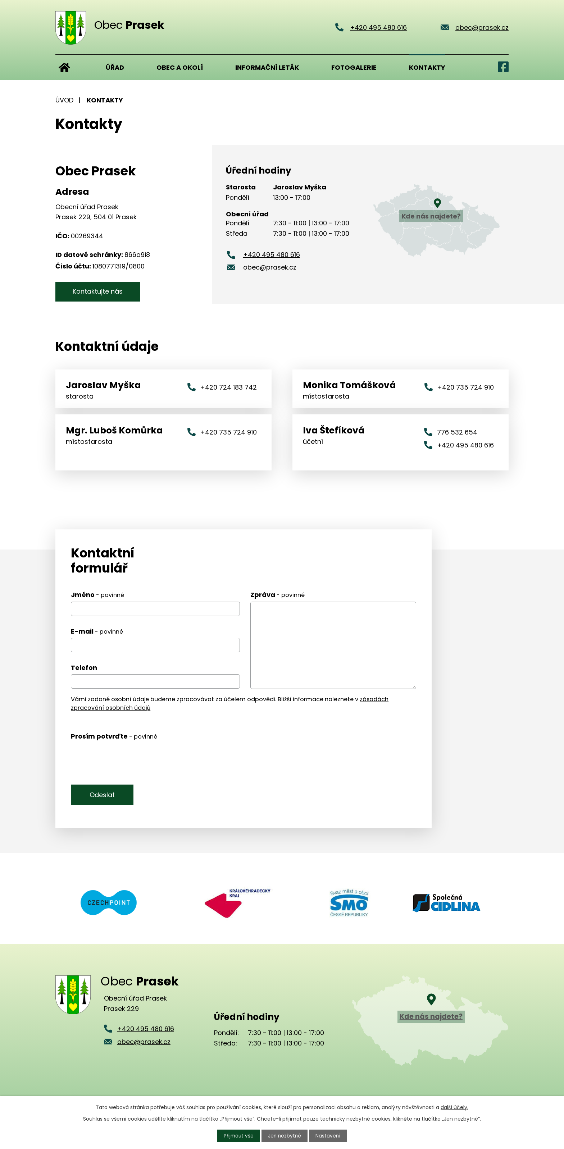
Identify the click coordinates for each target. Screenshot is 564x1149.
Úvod (64, 67)
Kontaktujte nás (101, 291)
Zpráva (277, 594)
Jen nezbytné (285, 1135)
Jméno (97, 594)
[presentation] (125, 759)
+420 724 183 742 (228, 386)
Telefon (84, 667)
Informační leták (267, 67)
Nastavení (329, 1135)
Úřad (115, 67)
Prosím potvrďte (114, 735)
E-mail (97, 630)
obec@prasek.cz (269, 267)
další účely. (454, 1107)
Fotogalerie (354, 67)
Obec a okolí (179, 67)
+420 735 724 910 (465, 386)
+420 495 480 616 (271, 254)
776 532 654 (457, 431)
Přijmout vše (238, 1135)
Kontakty (427, 67)
